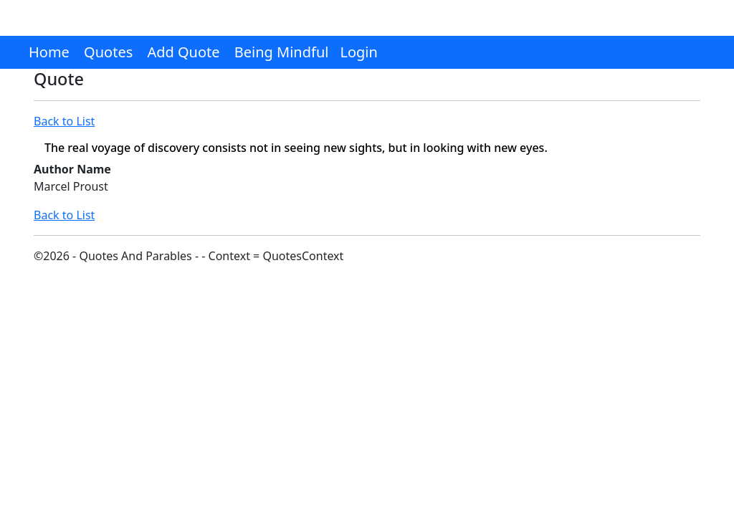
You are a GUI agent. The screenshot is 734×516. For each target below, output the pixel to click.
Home (49, 52)
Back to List (64, 121)
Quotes (108, 52)
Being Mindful (281, 52)
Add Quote (183, 52)
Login (358, 52)
